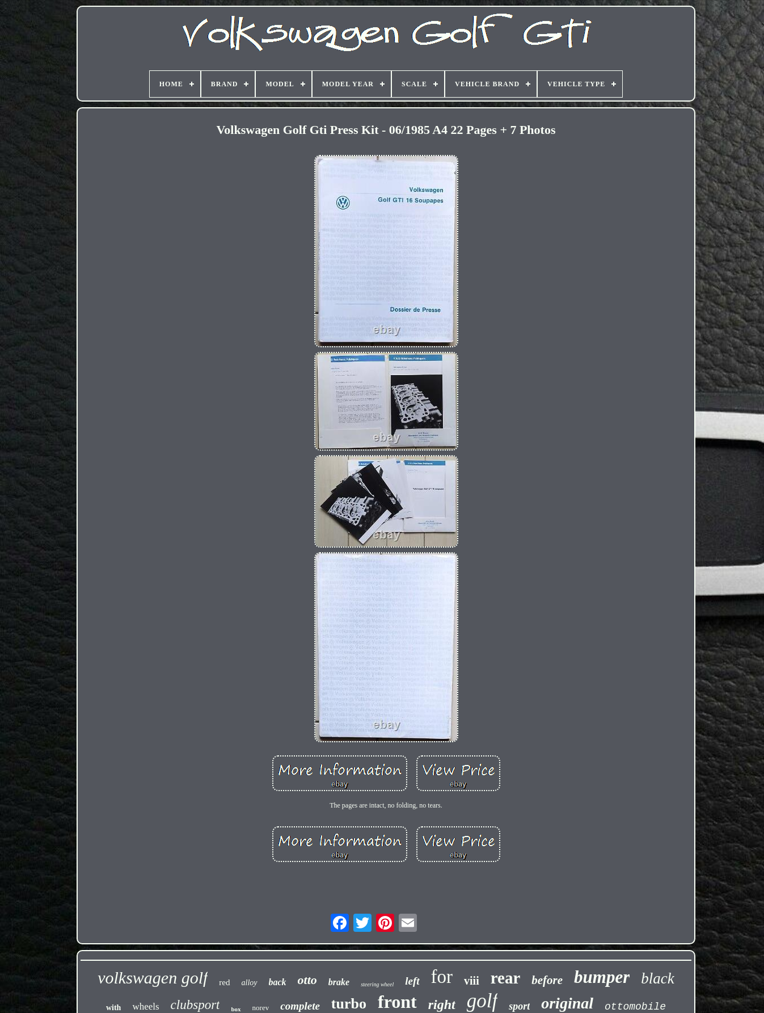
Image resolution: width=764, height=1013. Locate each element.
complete (300, 1006)
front (397, 1001)
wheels (145, 1006)
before (547, 980)
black (657, 978)
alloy (250, 982)
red (224, 982)
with (113, 1007)
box (235, 1009)
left (412, 981)
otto (307, 980)
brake (338, 982)
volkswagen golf (153, 977)
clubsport (195, 1005)
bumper (602, 977)
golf (482, 1001)
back (277, 982)
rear (506, 978)
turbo (348, 1003)
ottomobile (635, 1006)
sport (519, 1006)
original (567, 1003)
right (441, 1004)
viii (471, 980)
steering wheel (377, 984)
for (442, 976)
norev (260, 1007)
